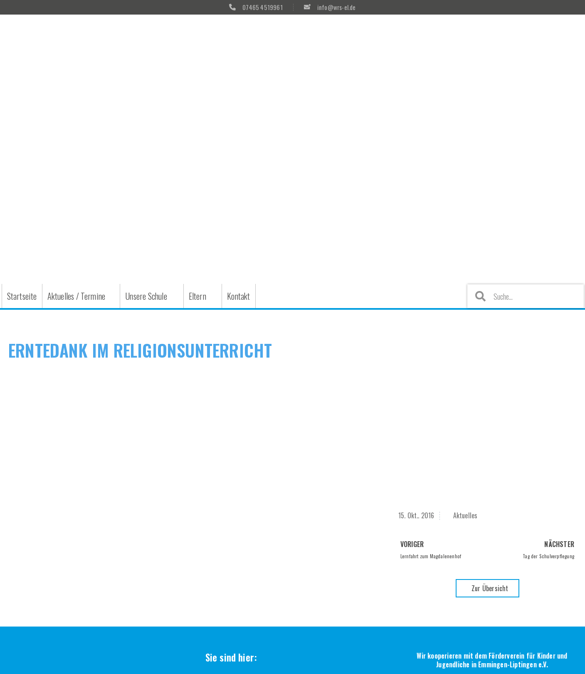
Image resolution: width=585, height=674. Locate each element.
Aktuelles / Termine (76, 296)
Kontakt (238, 296)
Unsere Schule (146, 296)
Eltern (197, 296)
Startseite (22, 296)
